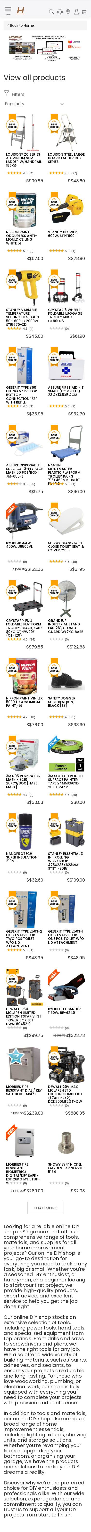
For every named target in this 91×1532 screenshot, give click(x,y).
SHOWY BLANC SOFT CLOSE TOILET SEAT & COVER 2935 (66, 546)
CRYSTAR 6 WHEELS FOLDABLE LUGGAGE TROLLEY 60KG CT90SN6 (65, 315)
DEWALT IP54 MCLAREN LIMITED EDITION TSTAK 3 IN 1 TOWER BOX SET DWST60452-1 (23, 1017)
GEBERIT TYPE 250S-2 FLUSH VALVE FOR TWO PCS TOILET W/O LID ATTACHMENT (24, 939)
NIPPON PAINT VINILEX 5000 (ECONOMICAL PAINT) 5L (24, 702)
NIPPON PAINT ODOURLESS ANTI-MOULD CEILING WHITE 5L (21, 238)
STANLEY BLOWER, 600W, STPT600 (63, 234)
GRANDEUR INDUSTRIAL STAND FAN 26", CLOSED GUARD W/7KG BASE (65, 626)
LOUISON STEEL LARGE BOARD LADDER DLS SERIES (66, 158)
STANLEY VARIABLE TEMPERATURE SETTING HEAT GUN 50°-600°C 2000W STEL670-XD (22, 317)
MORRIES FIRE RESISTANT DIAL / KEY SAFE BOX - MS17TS (24, 1090)
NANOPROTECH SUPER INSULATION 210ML (21, 857)
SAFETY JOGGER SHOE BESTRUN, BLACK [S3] (61, 702)
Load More (45, 1208)
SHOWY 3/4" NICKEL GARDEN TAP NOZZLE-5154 (66, 1168)
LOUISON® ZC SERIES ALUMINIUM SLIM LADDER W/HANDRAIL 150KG (23, 160)
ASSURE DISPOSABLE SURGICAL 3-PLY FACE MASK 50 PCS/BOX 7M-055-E (24, 471)
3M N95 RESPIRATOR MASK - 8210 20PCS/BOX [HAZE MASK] (23, 782)
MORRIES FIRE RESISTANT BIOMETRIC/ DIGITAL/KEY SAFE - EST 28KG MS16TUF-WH (23, 1174)
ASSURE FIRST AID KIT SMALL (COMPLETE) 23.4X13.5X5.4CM (66, 391)
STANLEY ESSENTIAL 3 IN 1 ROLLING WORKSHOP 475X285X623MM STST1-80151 (65, 861)
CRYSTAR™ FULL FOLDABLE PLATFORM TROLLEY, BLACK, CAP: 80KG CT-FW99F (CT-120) (24, 628)
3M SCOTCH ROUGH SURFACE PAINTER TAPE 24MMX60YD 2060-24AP (65, 782)
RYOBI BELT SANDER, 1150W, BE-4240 (65, 1011)
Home (29, 25)
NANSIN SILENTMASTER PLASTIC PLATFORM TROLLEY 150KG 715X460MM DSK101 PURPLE (64, 474)
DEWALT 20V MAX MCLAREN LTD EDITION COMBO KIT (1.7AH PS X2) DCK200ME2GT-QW (65, 1094)
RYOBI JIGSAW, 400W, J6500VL (19, 544)
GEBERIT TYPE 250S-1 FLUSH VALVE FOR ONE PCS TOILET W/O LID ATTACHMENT (66, 937)
